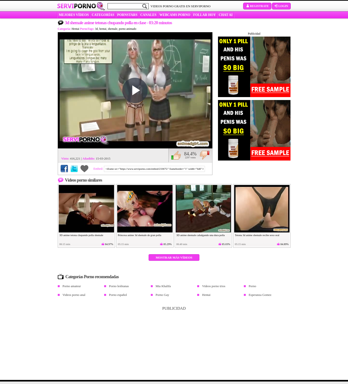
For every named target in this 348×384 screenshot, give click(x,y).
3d (96, 29)
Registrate (257, 6)
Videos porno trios (213, 286)
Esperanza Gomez (260, 295)
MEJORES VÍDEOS (74, 15)
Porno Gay (162, 295)
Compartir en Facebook (64, 168)
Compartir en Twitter (74, 168)
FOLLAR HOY (204, 15)
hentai (102, 29)
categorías (103, 15)
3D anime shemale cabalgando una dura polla (200, 235)
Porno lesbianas (119, 286)
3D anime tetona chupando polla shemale (81, 235)
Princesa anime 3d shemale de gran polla (139, 235)
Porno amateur (72, 286)
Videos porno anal (74, 295)
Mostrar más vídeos (174, 257)
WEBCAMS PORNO (174, 15)
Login (281, 6)
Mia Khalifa (163, 286)
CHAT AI (225, 15)
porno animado (127, 29)
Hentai (75, 29)
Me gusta (176, 155)
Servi (76, 6)
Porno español (118, 295)
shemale (112, 29)
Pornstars (127, 15)
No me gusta (204, 155)
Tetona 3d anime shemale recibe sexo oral (257, 235)
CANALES (148, 15)
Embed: (99, 168)
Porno (252, 286)
